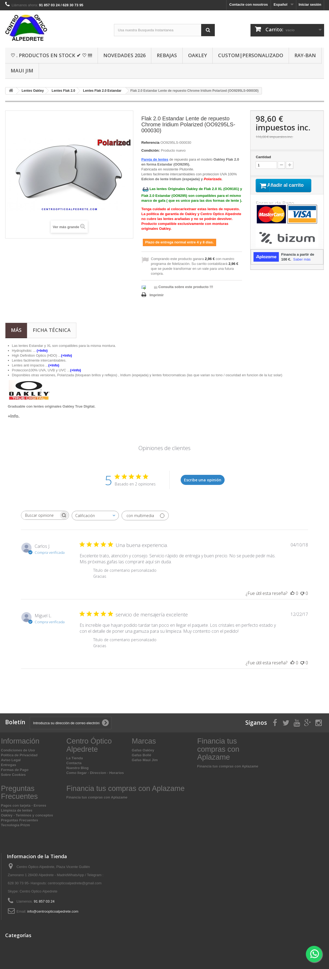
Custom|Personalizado (250, 55)
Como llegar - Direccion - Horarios (95, 773)
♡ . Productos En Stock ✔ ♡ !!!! (51, 55)
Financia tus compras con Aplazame (227, 766)
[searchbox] (40, 515)
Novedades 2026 (124, 55)
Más (16, 330)
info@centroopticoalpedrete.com (52, 911)
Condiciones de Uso (18, 750)
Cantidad (263, 157)
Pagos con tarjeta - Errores (23, 805)
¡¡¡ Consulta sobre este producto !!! (183, 287)
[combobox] (95, 515)
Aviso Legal (11, 760)
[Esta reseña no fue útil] (302, 593)
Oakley (197, 55)
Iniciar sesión (309, 4)
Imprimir (157, 295)
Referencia (150, 142)
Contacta (74, 763)
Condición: (150, 150)
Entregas (8, 765)
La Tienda (75, 758)
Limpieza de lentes (17, 810)
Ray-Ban (305, 55)
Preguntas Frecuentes (19, 820)
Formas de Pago (15, 770)
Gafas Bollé (142, 755)
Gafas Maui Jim (145, 760)
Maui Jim (22, 70)
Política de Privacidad (19, 755)
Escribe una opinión (202, 479)
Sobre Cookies (13, 775)
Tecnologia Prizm (15, 825)
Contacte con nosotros (248, 4)
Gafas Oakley (143, 750)
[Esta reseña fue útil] (292, 593)
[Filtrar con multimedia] (145, 515)
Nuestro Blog (78, 768)
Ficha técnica (52, 330)
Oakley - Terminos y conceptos (27, 815)
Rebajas (167, 55)
